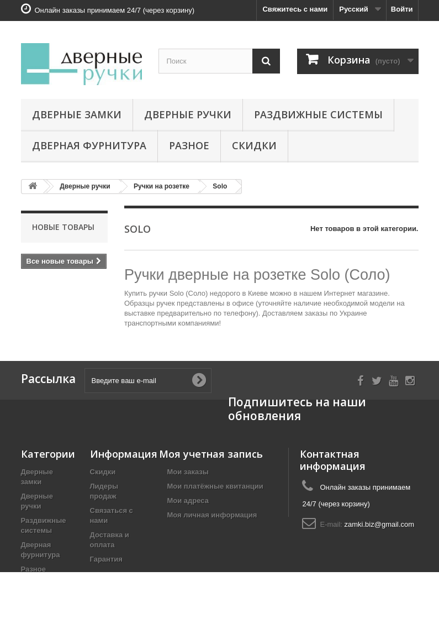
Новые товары (63, 227)
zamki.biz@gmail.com (380, 524)
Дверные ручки (187, 114)
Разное (189, 145)
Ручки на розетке (161, 186)
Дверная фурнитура (89, 145)
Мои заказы (188, 472)
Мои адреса (188, 500)
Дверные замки (76, 114)
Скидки (254, 145)
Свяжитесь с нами (294, 9)
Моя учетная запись (211, 453)
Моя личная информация (212, 515)
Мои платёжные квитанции (215, 486)
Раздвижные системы (318, 114)
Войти (402, 9)
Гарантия (106, 559)
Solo (220, 186)
